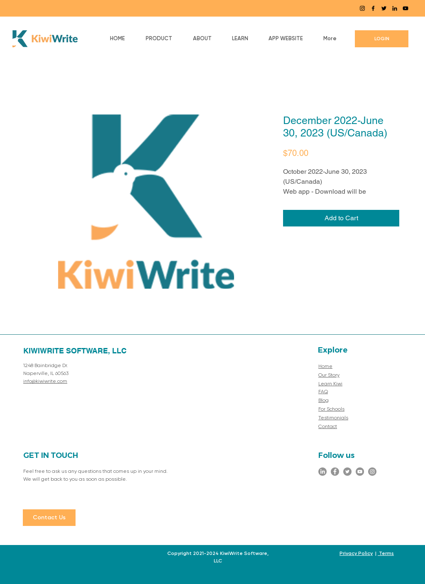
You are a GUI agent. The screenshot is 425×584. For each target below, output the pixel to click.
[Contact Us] (49, 517)
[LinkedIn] (394, 8)
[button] (159, 38)
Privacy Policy (356, 553)
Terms (386, 553)
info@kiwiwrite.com (45, 381)
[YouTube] (405, 8)
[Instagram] (362, 8)
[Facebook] (373, 8)
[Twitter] (384, 8)
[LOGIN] (381, 38)
